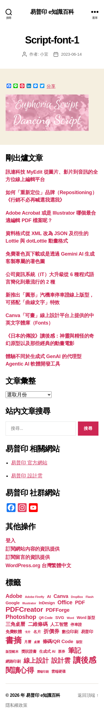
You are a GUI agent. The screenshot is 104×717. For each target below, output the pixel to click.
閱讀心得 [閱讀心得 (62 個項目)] (20, 670)
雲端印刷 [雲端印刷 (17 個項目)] (43, 671)
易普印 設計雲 (26, 476)
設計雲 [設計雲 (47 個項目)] (60, 660)
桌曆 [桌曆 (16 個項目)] (37, 642)
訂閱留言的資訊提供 (28, 557)
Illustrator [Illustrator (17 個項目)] (29, 603)
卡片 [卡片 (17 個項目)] (28, 632)
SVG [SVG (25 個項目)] (59, 617)
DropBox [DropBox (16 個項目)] (77, 596)
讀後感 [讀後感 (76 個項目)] (84, 660)
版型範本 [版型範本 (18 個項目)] (12, 652)
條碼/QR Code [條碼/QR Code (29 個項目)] (58, 641)
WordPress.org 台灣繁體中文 (38, 565)
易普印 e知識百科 (52, 12)
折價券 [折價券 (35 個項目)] (51, 631)
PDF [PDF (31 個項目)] (80, 602)
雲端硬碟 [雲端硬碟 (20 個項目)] (58, 671)
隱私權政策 (16, 705)
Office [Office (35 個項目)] (64, 602)
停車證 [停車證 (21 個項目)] (76, 625)
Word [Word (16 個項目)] (70, 618)
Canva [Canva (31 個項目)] (61, 596)
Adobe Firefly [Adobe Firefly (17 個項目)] (34, 596)
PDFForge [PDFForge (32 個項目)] (58, 610)
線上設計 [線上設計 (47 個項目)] (36, 660)
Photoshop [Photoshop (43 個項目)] (21, 616)
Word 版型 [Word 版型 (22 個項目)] (86, 617)
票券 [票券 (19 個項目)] (61, 652)
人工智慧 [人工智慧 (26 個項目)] (59, 624)
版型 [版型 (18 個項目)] (79, 642)
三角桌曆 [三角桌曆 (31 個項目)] (15, 624)
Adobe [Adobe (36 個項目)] (14, 596)
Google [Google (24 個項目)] (13, 602)
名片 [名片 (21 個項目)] (37, 632)
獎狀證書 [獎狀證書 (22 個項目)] (29, 651)
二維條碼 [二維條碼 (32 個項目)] (38, 624)
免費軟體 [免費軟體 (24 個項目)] (14, 631)
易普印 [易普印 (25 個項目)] (87, 631)
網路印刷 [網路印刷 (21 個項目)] (13, 661)
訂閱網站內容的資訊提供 (33, 549)
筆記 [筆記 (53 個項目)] (74, 650)
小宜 (44, 54)
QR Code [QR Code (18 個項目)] (45, 618)
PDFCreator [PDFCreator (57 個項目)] (24, 609)
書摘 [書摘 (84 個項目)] (13, 640)
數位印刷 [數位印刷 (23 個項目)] (70, 631)
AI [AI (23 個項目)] (49, 596)
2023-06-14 (71, 54)
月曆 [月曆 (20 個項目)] (27, 642)
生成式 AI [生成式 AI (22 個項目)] (47, 651)
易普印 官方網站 (29, 463)
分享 (51, 86)
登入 (10, 540)
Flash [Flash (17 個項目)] (90, 596)
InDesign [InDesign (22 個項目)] (47, 603)
